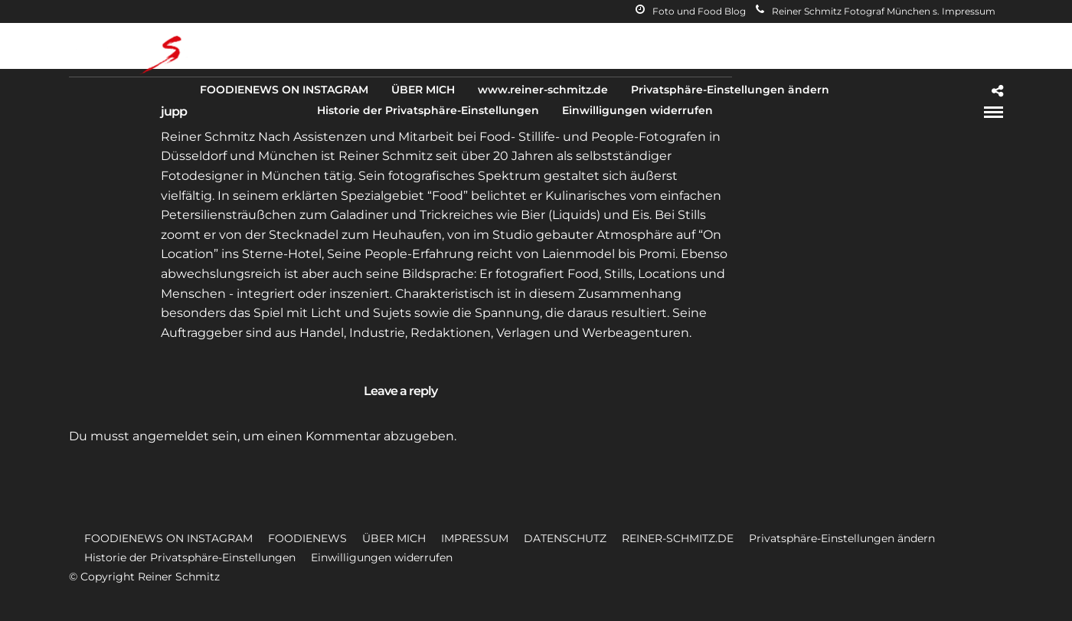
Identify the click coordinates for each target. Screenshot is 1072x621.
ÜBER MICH (423, 89)
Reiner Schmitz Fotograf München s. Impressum (875, 11)
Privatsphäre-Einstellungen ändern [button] (842, 538)
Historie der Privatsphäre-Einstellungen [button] (190, 557)
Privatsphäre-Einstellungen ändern (730, 89)
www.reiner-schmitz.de (543, 89)
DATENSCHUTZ (565, 538)
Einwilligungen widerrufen (637, 110)
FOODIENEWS (307, 538)
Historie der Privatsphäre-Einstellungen (428, 110)
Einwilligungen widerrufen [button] (382, 557)
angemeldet (170, 436)
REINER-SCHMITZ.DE (678, 538)
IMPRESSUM (474, 538)
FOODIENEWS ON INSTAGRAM (284, 89)
